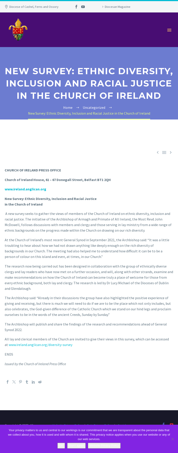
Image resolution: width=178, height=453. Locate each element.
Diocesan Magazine (117, 7)
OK (61, 445)
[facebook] (163, 424)
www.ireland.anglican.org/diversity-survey (40, 344)
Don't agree (76, 445)
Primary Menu (169, 30)
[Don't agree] (172, 439)
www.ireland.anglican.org (25, 189)
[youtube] (171, 424)
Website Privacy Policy (104, 445)
